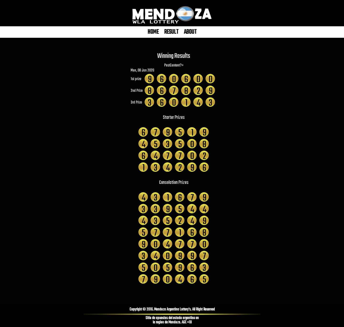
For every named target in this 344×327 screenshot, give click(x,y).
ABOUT (190, 32)
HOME (153, 32)
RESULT (171, 32)
